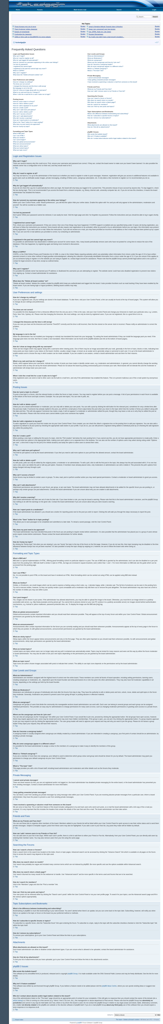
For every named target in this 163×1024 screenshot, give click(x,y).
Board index (19, 1019)
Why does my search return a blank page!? (101, 102)
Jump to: (110, 1014)
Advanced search (152, 19)
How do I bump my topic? (21, 126)
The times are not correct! (21, 84)
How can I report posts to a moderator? (26, 120)
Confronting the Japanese (22, 34)
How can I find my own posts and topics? (100, 106)
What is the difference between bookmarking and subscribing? (107, 113)
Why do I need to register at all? (23, 58)
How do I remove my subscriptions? (99, 118)
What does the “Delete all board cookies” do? (28, 75)
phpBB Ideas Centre (109, 986)
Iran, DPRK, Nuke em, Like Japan (100, 32)
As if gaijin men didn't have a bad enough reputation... (106, 37)
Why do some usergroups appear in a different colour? (105, 66)
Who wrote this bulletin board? (97, 134)
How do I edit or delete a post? (23, 103)
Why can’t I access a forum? (22, 114)
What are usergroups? (94, 60)
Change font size (157, 42)
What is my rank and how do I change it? (26, 92)
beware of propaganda (21, 32)
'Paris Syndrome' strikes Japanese (25, 29)
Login (154, 10)
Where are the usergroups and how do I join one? (103, 62)
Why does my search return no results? (100, 100)
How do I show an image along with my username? (30, 90)
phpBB (79, 1022)
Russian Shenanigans (96, 34)
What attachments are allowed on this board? (102, 125)
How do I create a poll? (20, 107)
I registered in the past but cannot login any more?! (29, 68)
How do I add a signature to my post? (25, 105)
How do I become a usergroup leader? (100, 64)
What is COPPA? (18, 70)
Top (16, 168)
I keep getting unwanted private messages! (101, 80)
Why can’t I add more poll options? (24, 110)
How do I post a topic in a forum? (24, 101)
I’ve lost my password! (20, 64)
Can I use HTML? (19, 135)
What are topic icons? (20, 150)
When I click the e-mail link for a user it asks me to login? (31, 94)
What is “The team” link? (95, 70)
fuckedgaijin (20, 42)
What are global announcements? (24, 142)
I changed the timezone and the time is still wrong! (29, 86)
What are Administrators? (95, 56)
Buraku (83, 26)
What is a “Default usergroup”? (97, 68)
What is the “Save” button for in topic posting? (28, 122)
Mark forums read (80, 10)
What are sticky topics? (20, 146)
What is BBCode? (19, 133)
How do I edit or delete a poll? (23, 112)
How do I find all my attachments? (98, 127)
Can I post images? (19, 139)
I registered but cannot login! (22, 66)
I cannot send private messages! (98, 78)
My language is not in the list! (22, 88)
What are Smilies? (19, 137)
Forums (40, 10)
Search (119, 10)
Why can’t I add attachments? (23, 116)
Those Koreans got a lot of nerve (25, 26)
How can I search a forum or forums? (99, 98)
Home (18, 10)
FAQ (137, 10)
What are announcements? (22, 144)
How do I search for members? (97, 104)
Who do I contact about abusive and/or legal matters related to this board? (111, 138)
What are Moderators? (94, 58)
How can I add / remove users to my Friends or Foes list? (106, 91)
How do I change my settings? (23, 82)
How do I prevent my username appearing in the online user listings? (35, 62)
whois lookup (17, 1000)
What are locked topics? (21, 148)
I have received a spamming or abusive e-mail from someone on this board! (112, 82)
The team (119, 1019)
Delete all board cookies (131, 1019)
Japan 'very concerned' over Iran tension (102, 29)
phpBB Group (73, 973)
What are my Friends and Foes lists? (99, 89)
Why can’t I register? (19, 73)
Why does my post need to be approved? (26, 124)
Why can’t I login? (19, 56)
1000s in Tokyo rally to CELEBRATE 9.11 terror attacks (32, 37)
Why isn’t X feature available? (97, 136)
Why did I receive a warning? (22, 118)
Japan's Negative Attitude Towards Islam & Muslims (106, 26)
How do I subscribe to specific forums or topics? (103, 115)
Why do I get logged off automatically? (25, 60)
